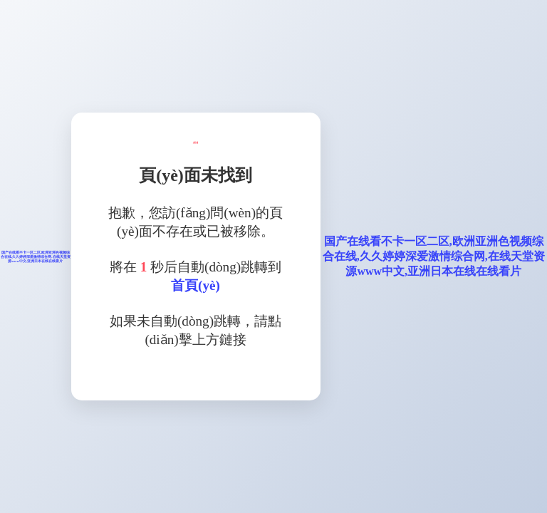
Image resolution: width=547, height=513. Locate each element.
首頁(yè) (195, 285)
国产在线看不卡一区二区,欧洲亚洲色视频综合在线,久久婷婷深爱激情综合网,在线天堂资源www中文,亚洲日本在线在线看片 (36, 257)
